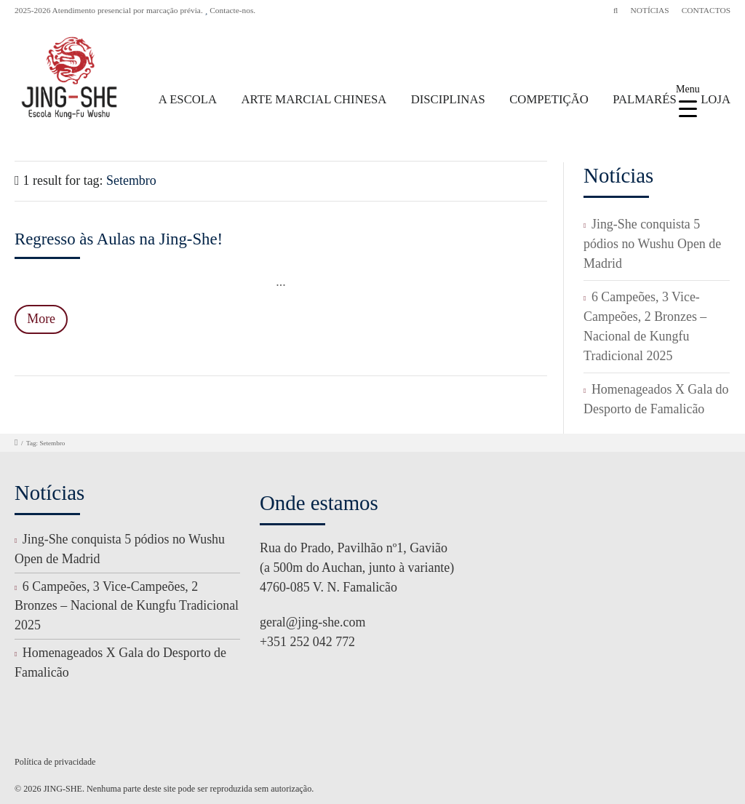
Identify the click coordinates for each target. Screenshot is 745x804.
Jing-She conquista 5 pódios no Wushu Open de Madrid (652, 244)
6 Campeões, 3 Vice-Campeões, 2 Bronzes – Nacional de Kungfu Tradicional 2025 (127, 606)
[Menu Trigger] (688, 100)
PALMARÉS (645, 99)
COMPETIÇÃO (549, 99)
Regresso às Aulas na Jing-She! (119, 239)
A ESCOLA (188, 99)
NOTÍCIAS (650, 10)
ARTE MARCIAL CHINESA (314, 99)
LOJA (715, 99)
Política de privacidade (55, 762)
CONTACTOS (706, 10)
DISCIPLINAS (448, 99)
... (280, 281)
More (41, 318)
